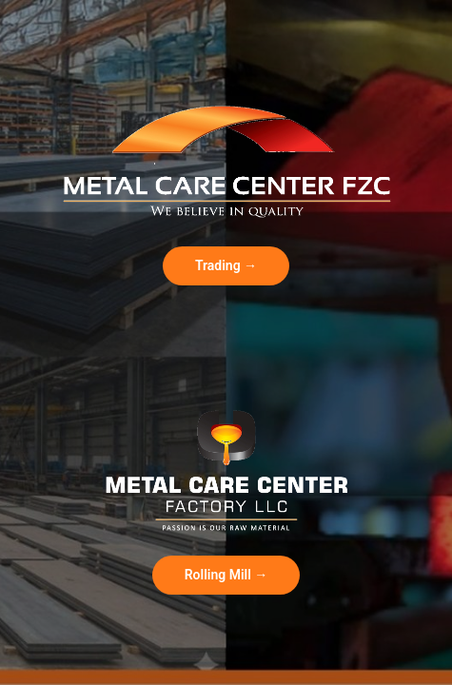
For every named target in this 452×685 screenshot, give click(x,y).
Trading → (226, 265)
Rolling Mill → (226, 574)
